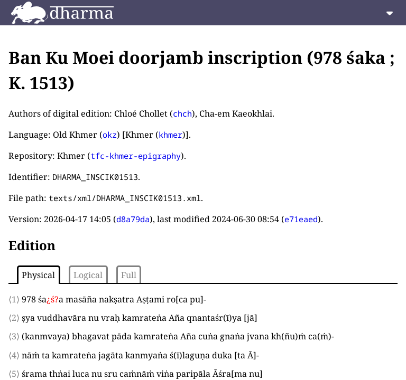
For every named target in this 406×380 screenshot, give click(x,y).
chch (182, 113)
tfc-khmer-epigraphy (135, 155)
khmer (170, 134)
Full (128, 275)
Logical (88, 275)
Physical (38, 275)
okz (110, 134)
